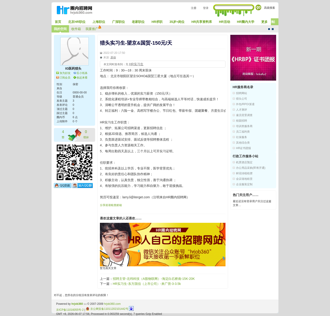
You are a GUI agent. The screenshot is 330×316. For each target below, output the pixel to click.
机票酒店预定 (244, 162)
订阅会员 (64, 77)
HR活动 (224, 22)
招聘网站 (241, 93)
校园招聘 (241, 120)
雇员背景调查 (244, 115)
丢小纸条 (82, 73)
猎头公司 (241, 98)
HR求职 (156, 22)
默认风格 (269, 29)
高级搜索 (269, 7)
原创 (113, 57)
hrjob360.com (112, 303)
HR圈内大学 (245, 22)
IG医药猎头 (73, 68)
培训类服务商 (244, 126)
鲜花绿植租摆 (244, 173)
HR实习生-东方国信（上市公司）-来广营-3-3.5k (147, 284)
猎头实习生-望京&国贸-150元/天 (136, 43)
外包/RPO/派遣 (245, 104)
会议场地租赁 (244, 178)
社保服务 (241, 137)
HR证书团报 (243, 148)
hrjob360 (77, 303)
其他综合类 (243, 142)
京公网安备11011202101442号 (107, 309)
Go (258, 7)
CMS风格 (273, 29)
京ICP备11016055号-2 (70, 309)
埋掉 (86, 134)
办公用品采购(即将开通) (250, 167)
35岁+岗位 (176, 22)
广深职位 (118, 22)
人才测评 (241, 109)
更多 (264, 22)
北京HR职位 (76, 22)
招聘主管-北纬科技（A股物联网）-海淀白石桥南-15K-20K (154, 279)
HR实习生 (136, 64)
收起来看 (82, 77)
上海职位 (98, 22)
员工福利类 (243, 131)
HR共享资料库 (201, 22)
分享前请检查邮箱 (111, 205)
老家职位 (138, 22)
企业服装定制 (244, 184)
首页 (58, 22)
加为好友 (65, 73)
